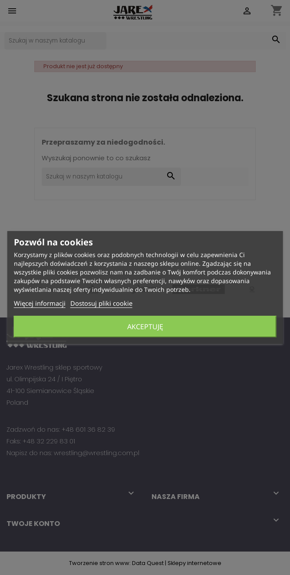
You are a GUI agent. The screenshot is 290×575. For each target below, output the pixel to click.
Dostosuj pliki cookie (101, 303)
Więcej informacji (40, 303)
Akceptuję (145, 326)
